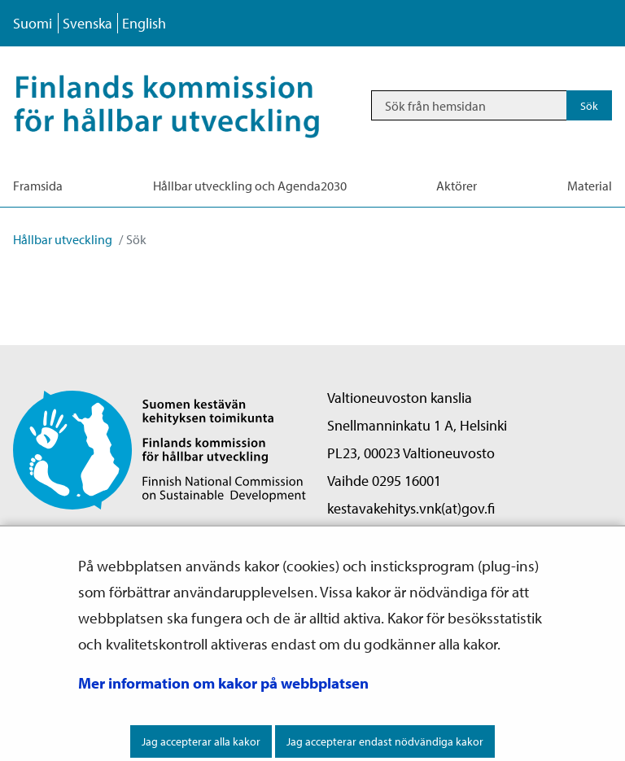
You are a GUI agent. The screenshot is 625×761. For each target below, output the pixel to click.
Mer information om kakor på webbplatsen (223, 683)
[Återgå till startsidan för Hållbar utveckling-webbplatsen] (184, 105)
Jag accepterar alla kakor (201, 741)
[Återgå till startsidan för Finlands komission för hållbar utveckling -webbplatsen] (159, 449)
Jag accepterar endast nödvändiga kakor (384, 741)
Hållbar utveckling (62, 239)
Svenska (87, 23)
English (144, 23)
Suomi (32, 23)
